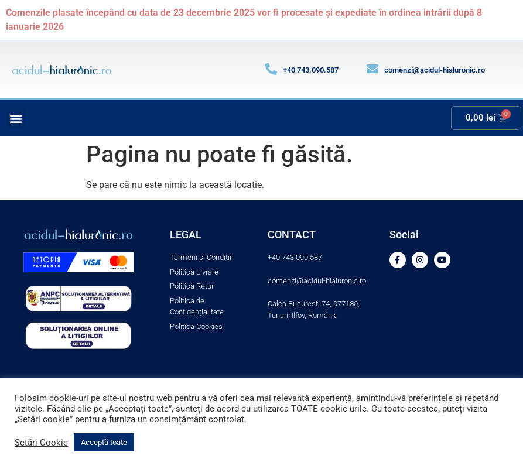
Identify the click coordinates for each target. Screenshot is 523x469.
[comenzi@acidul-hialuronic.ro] (372, 69)
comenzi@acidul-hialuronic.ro (434, 70)
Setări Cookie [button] (41, 442)
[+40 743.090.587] (271, 69)
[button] (15, 118)
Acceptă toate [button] (104, 442)
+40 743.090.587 (311, 70)
